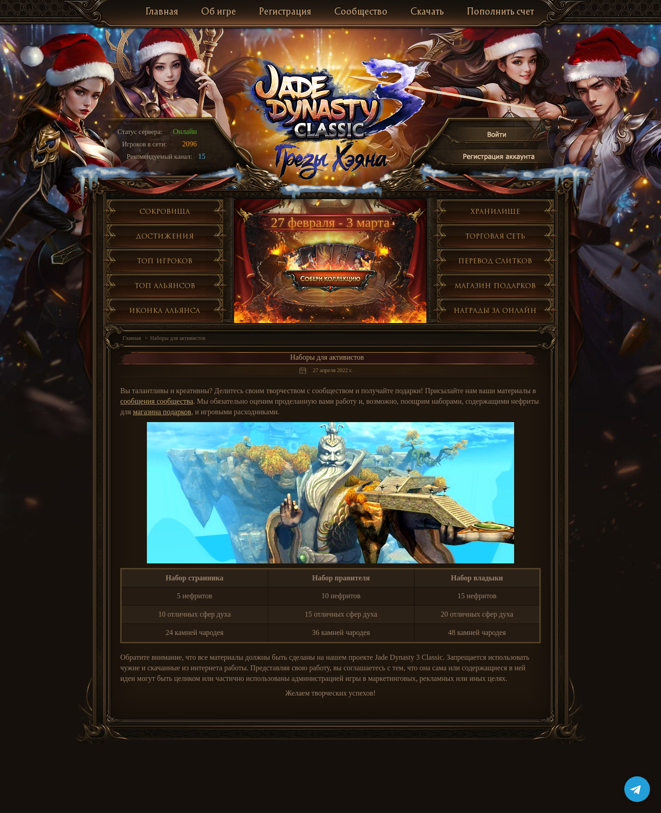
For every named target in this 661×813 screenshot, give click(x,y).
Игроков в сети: (144, 144)
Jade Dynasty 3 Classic (331, 100)
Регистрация (285, 12)
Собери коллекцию (331, 266)
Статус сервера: (140, 131)
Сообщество (360, 12)
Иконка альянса (164, 310)
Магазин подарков (495, 285)
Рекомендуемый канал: (159, 156)
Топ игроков (164, 260)
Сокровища (165, 211)
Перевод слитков (495, 260)
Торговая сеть (495, 236)
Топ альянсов (164, 285)
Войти (497, 136)
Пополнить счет (500, 12)
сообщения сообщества (156, 401)
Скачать (427, 12)
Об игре (218, 12)
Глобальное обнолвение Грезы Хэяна (330, 160)
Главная (162, 12)
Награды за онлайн (495, 310)
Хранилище (495, 211)
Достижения (165, 236)
